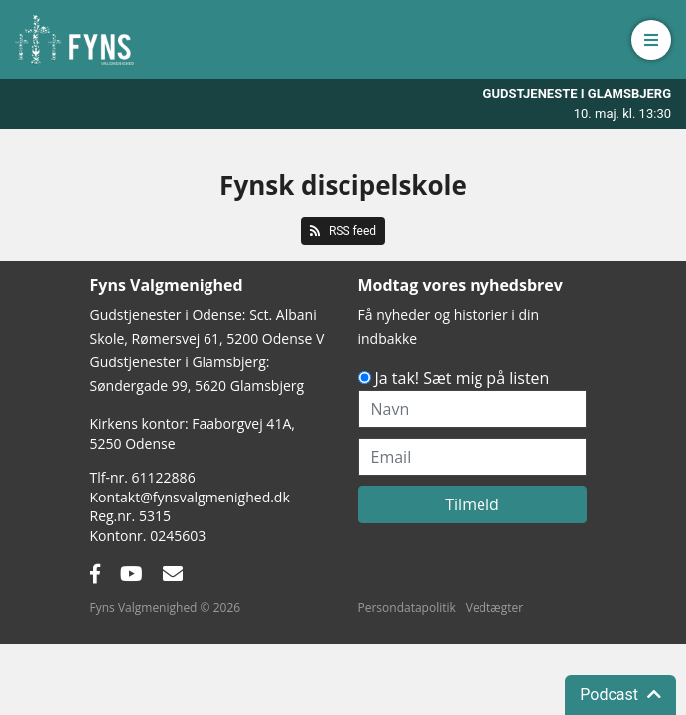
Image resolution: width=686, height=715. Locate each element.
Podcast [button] (620, 694)
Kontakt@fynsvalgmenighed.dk (190, 497)
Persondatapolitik (407, 607)
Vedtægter (494, 607)
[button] (651, 40)
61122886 (164, 477)
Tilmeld (472, 504)
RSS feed (343, 231)
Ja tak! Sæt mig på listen (462, 378)
